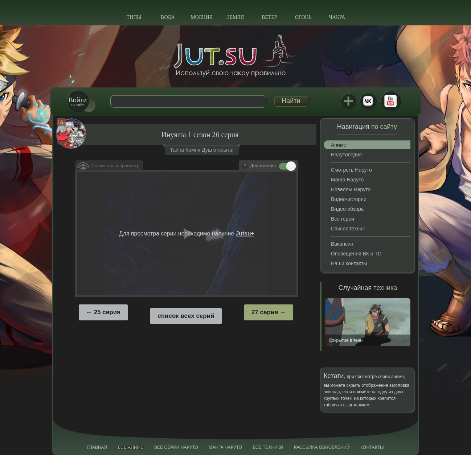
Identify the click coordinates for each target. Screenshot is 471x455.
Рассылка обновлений (322, 447)
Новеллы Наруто (350, 189)
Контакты (372, 447)
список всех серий (185, 315)
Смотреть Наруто (351, 170)
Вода (168, 17)
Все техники (268, 447)
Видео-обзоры (348, 209)
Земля (235, 17)
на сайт (78, 102)
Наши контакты (349, 263)
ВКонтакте (368, 101)
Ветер (269, 17)
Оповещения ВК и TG (356, 254)
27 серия (264, 312)
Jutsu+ (348, 100)
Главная (97, 447)
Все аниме (131, 447)
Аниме (338, 145)
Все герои (342, 219)
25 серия (107, 312)
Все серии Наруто (176, 447)
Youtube (390, 101)
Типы (133, 17)
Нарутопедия (346, 154)
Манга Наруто (347, 180)
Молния (202, 17)
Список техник (348, 228)
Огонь (303, 17)
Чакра (337, 17)
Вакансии (342, 244)
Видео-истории (348, 199)
